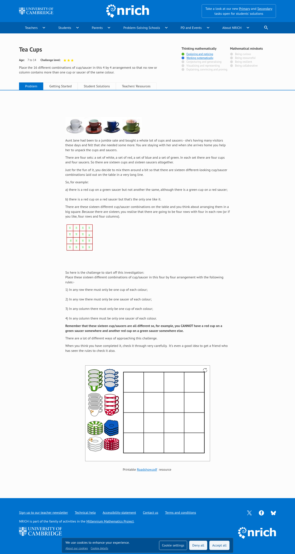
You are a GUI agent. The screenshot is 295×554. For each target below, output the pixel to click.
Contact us (150, 512)
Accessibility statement (119, 512)
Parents (97, 27)
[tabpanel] (147, 289)
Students (64, 27)
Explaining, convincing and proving (206, 69)
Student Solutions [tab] (97, 86)
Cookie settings (173, 545)
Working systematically (199, 58)
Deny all (198, 545)
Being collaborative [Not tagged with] (246, 65)
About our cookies (77, 548)
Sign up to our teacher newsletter (43, 512)
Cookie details (99, 548)
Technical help (85, 512)
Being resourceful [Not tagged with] (245, 58)
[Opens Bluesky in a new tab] (273, 512)
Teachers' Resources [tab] (136, 86)
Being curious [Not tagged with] (243, 54)
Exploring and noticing (199, 54)
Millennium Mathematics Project (110, 521)
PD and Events (191, 27)
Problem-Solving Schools (141, 27)
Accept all (219, 545)
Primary (244, 8)
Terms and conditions (180, 512)
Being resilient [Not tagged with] (243, 61)
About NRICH (232, 27)
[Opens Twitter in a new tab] (249, 512)
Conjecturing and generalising (204, 61)
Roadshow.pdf (147, 469)
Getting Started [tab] (60, 86)
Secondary (264, 8)
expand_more (43, 27)
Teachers (31, 27)
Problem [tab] (31, 86)
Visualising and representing (203, 65)
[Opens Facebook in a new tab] (261, 512)
